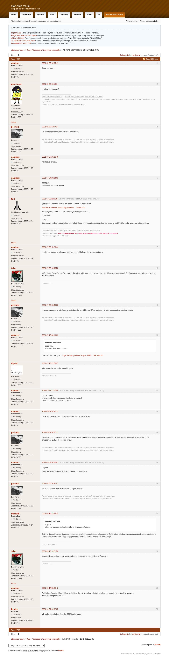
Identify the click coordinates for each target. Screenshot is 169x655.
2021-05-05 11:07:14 (50, 127)
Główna (13, 14)
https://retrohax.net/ (49, 376)
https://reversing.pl (49, 236)
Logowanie (77, 14)
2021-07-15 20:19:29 (50, 335)
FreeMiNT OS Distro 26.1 (21, 43)
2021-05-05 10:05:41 (50, 63)
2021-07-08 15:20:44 (50, 247)
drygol (14, 363)
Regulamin (40, 14)
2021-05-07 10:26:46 (50, 157)
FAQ (99, 14)
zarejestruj (136, 55)
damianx (15, 63)
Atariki (89, 14)
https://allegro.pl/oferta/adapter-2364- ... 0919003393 (82, 356)
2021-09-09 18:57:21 (50, 432)
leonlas (14, 609)
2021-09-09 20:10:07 (50, 462)
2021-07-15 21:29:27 (50, 363)
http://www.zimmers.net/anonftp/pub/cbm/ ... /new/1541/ (63, 208)
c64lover (15, 335)
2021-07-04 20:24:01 (50, 178)
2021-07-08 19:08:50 (50, 268)
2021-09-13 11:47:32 (50, 514)
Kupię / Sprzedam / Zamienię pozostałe (43, 50)
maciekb (15, 514)
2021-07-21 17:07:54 (50, 390)
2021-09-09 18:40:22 (50, 411)
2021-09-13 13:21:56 (50, 551)
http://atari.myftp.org (49, 233)
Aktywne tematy (132, 21)
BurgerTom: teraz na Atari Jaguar (24, 35)
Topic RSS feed (152, 59)
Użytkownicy (26, 14)
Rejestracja (64, 14)
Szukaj (52, 14)
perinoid (15, 127)
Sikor (13, 268)
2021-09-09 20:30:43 (50, 484)
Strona (13, 122)
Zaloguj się (124, 55)
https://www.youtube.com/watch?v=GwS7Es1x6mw (84, 96)
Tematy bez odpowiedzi (149, 21)
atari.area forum (20, 6)
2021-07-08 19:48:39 (50, 305)
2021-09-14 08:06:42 (50, 588)
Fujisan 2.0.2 (16, 33)
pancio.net (16, 84)
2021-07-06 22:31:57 (50, 199)
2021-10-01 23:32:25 (50, 609)
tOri (13, 199)
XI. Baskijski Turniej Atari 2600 (23, 41)
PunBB (158, 645)
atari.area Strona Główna (114, 14)
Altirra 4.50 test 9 (17, 38)
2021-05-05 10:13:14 (50, 84)
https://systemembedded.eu (52, 96)
